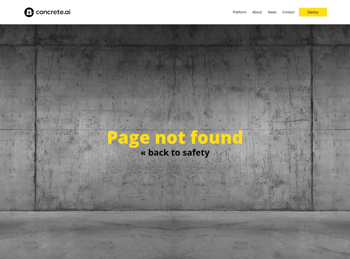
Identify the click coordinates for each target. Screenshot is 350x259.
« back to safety (175, 152)
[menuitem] (240, 12)
